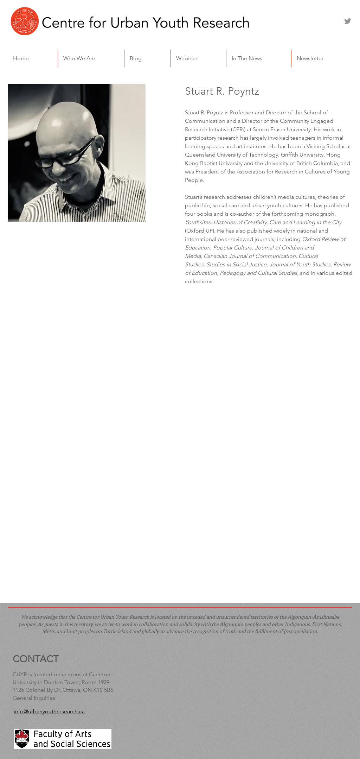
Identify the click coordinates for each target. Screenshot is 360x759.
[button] (91, 58)
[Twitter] (347, 21)
